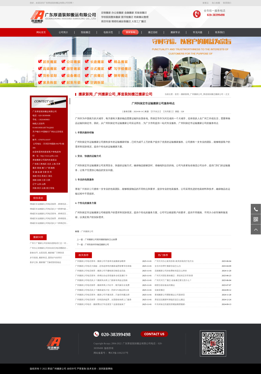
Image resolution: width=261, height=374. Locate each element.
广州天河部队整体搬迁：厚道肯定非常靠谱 (174, 275)
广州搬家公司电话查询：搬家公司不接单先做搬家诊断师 (100, 261)
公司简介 (63, 32)
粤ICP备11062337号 (118, 353)
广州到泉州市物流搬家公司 (97, 244)
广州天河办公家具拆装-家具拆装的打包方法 (174, 261)
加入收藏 (216, 3)
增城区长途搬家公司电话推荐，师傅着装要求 (49, 218)
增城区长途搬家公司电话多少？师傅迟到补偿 (49, 223)
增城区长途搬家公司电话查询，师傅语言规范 (49, 213)
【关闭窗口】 (168, 111)
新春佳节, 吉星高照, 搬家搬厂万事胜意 (47, 253)
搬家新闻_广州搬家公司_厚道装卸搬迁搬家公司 (202, 94)
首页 (177, 94)
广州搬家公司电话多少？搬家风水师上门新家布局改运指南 (101, 280)
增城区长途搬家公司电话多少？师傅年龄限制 (49, 209)
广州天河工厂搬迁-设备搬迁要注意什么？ (173, 280)
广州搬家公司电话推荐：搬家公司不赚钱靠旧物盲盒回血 (100, 271)
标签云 (206, 3)
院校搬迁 (85, 32)
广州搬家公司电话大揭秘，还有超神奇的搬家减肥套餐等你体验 (103, 266)
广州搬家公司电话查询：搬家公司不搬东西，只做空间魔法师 (102, 295)
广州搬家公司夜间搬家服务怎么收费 (101, 239)
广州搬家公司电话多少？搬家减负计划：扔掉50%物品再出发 (102, 290)
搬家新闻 (130, 32)
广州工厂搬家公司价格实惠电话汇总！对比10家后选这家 (49, 243)
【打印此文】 (156, 111)
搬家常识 (175, 32)
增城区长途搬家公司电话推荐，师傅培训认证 (49, 204)
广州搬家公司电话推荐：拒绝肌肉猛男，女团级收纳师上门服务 (103, 299)
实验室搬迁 (160, 290)
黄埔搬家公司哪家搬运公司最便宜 (170, 295)
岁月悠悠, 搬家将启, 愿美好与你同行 (46, 257)
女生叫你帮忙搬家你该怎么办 (168, 266)
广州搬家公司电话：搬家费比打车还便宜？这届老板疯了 (100, 304)
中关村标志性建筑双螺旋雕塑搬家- (170, 304)
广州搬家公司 (87, 189)
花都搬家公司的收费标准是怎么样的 (171, 271)
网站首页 (41, 32)
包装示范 (108, 32)
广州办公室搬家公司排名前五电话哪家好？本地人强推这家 (49, 248)
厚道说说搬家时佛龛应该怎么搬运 (170, 299)
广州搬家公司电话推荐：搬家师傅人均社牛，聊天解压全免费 (102, 285)
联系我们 (227, 3)
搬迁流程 (153, 32)
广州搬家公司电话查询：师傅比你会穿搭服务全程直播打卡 (101, 275)
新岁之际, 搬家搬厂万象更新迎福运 (45, 262)
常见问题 (197, 32)
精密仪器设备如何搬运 (165, 285)
